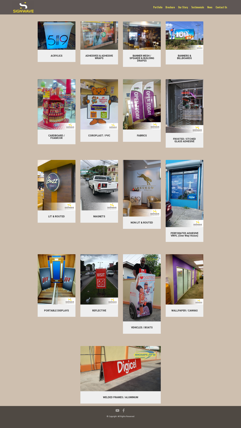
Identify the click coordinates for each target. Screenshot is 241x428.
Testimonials (197, 7)
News (209, 7)
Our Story (183, 7)
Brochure (170, 7)
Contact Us (221, 7)
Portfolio (157, 7)
